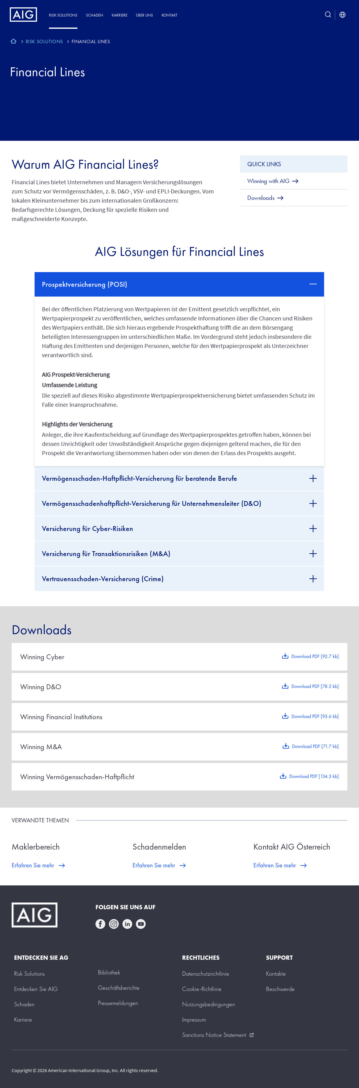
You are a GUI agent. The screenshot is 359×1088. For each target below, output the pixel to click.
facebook (100, 924)
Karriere (119, 15)
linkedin (127, 924)
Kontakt (170, 15)
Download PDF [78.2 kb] (315, 686)
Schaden (94, 15)
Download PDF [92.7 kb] (315, 656)
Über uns (144, 15)
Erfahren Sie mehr (33, 865)
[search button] (328, 15)
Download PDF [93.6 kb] (315, 716)
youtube (141, 924)
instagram (114, 924)
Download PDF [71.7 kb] (315, 746)
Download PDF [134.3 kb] (314, 776)
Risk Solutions (63, 15)
